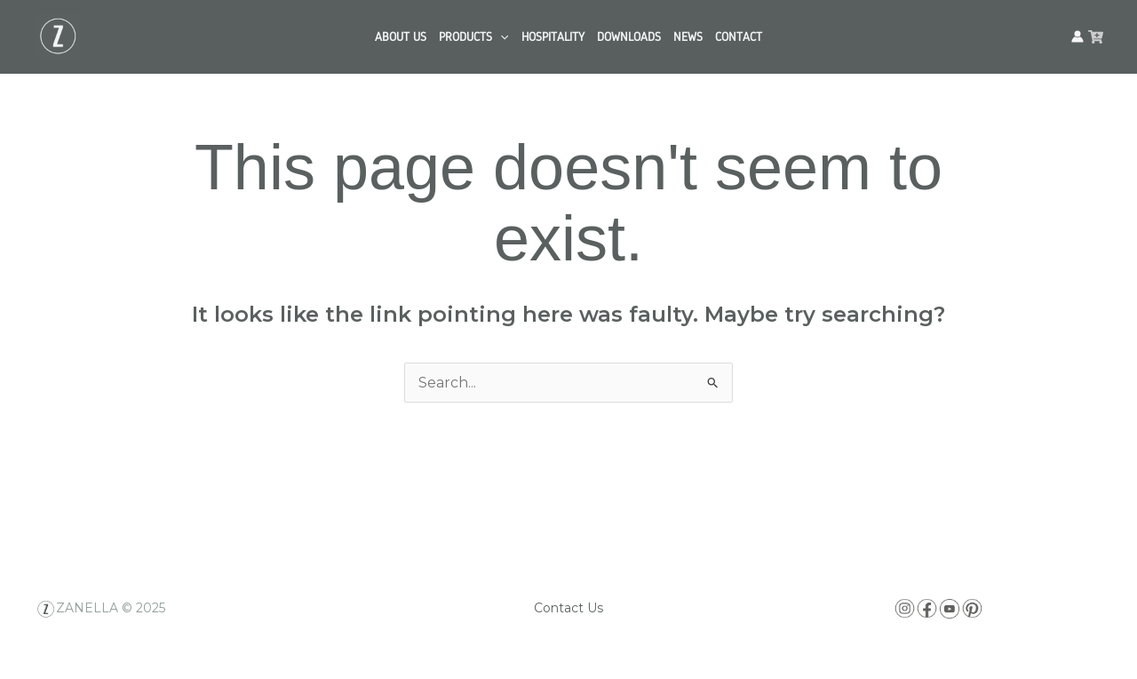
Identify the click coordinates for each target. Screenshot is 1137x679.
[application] (500, 36)
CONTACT (738, 36)
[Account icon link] (1077, 36)
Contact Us (568, 608)
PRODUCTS (473, 36)
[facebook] (1095, 36)
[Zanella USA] (58, 35)
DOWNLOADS (629, 36)
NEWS (688, 36)
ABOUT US (400, 36)
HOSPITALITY (552, 36)
